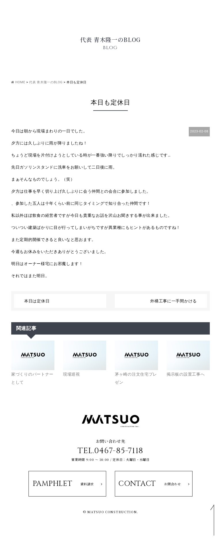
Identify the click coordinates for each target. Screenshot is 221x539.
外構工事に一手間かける (173, 301)
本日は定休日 (36, 301)
